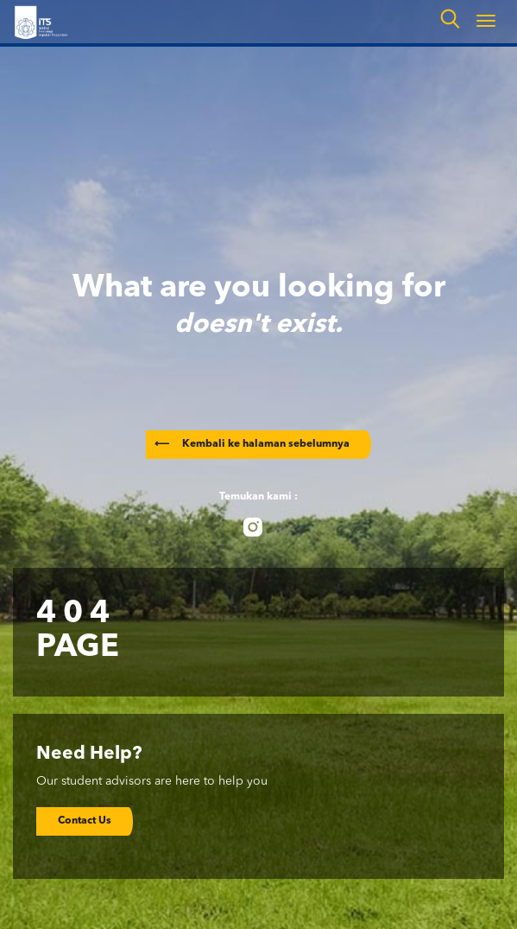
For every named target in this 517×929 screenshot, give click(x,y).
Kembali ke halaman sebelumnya (252, 444)
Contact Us (84, 821)
